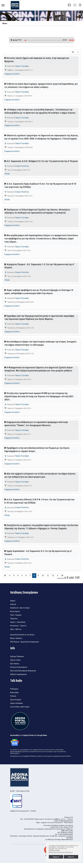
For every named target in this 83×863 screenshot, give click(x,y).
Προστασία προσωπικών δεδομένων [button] (61, 852)
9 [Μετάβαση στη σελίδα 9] (38, 575)
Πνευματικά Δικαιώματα (18, 667)
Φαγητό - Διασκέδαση (17, 622)
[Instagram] (74, 5)
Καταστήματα (15, 611)
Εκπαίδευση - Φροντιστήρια (20, 608)
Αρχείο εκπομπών (16, 703)
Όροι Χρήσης (14, 663)
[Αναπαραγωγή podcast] (5, 58)
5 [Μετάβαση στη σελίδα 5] (22, 575)
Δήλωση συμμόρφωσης (18, 674)
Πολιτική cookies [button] (54, 850)
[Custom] (80, 5)
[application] (41, 39)
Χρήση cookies (15, 660)
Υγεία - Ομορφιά (15, 615)
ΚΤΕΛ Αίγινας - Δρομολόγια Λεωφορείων (24, 642)
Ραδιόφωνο (14, 689)
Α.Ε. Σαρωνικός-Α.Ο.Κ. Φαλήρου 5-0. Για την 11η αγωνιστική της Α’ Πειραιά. (42, 161)
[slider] (44, 40)
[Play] (11, 40)
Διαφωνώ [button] (71, 857)
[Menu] (3, 5)
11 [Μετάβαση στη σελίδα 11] (48, 575)
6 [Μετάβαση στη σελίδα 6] (26, 575)
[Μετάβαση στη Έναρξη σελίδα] (5, 575)
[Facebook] (69, 5)
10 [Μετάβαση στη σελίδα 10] (43, 575)
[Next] (16, 40)
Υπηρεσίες (14, 618)
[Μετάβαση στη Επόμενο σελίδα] (57, 575)
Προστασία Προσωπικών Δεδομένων (23, 671)
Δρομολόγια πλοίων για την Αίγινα (22, 634)
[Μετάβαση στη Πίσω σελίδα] (10, 575)
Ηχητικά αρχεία (15, 699)
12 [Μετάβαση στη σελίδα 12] (53, 575)
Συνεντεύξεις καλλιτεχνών (19, 707)
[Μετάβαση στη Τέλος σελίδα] (62, 575)
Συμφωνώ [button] (56, 857)
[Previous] (14, 40)
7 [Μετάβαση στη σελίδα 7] (30, 575)
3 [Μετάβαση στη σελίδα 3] (13, 575)
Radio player (14, 692)
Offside (7, 174)
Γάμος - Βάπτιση (15, 629)
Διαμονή (13, 604)
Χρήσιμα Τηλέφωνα (17, 656)
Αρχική (12, 601)
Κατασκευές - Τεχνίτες (18, 626)
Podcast (13, 696)
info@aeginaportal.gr (66, 821)
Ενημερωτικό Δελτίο (12, 74)
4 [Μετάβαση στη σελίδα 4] (17, 575)
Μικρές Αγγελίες (16, 638)
